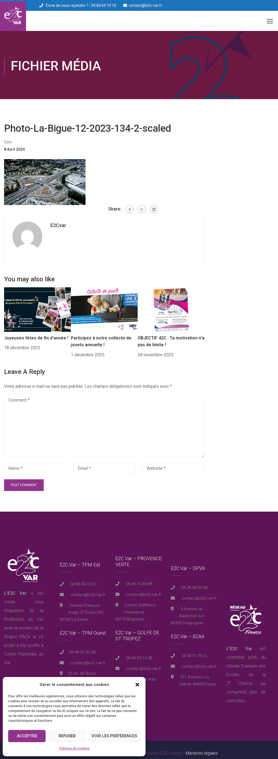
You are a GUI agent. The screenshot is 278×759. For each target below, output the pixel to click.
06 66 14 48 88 (138, 577)
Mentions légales (202, 746)
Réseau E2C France (163, 746)
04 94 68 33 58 (193, 581)
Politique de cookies (74, 748)
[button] (137, 684)
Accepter (27, 735)
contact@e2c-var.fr (145, 5)
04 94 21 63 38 (82, 646)
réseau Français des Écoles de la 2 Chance (246, 668)
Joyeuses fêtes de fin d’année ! (36, 331)
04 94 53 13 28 (138, 651)
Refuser (67, 735)
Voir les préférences (114, 735)
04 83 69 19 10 (82, 577)
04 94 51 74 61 (193, 649)
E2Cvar (58, 219)
